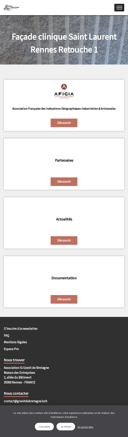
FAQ (6, 335)
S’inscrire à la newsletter (21, 329)
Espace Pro (11, 349)
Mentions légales (15, 342)
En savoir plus (85, 427)
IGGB (11, 7)
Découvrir (64, 123)
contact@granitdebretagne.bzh (25, 401)
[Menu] (119, 7)
